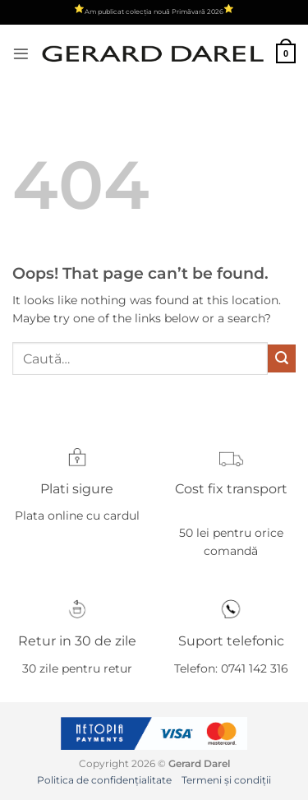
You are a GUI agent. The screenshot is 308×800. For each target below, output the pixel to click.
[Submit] (282, 358)
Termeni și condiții (226, 780)
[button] (21, 53)
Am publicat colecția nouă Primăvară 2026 (154, 11)
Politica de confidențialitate (104, 780)
